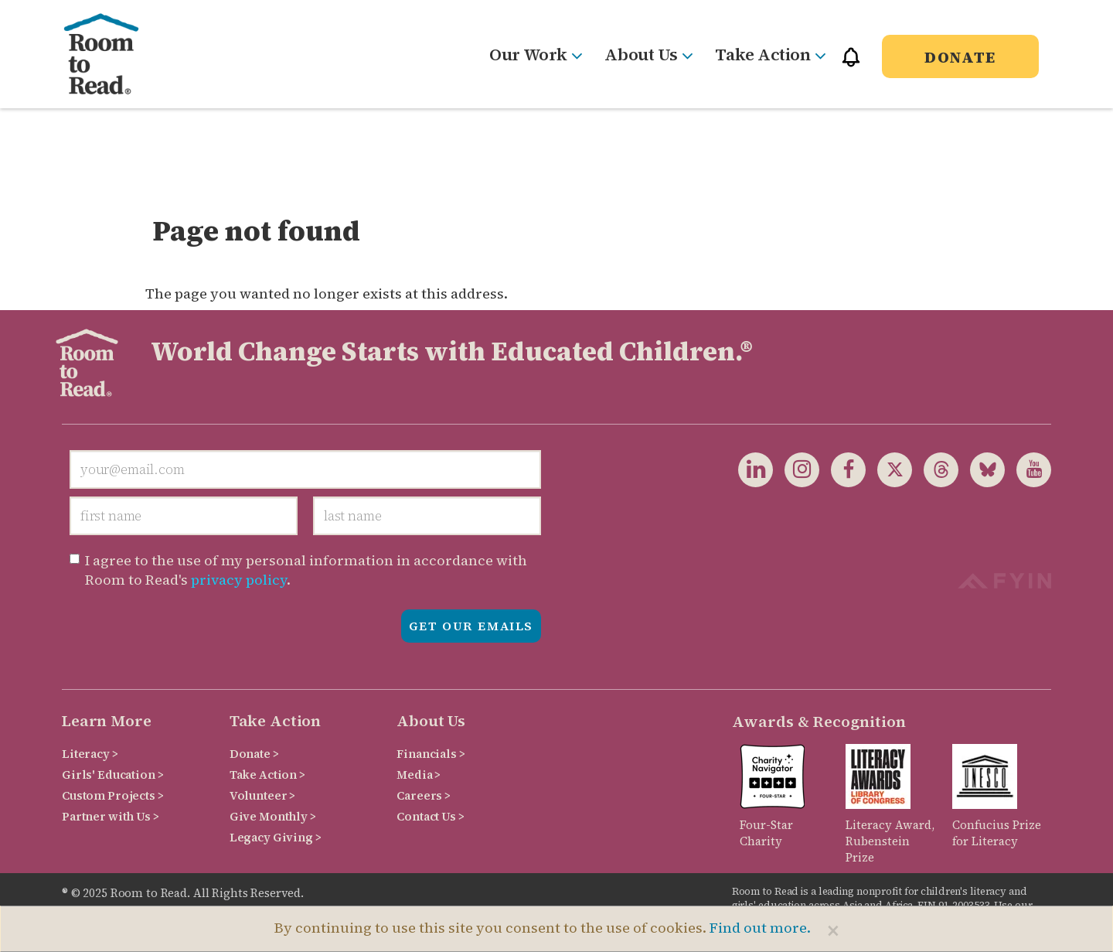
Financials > (431, 754)
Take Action (770, 54)
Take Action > (267, 774)
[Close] (833, 930)
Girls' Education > (112, 774)
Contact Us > (430, 816)
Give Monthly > (273, 816)
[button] (851, 63)
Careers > (424, 795)
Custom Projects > (113, 795)
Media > (419, 774)
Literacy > (90, 754)
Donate (960, 57)
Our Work (535, 54)
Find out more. (760, 927)
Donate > (254, 754)
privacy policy (239, 579)
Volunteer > (262, 795)
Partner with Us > (110, 816)
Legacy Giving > (276, 837)
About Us (648, 54)
